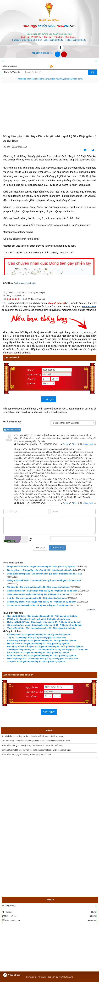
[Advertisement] (49, 109)
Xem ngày (49, 711)
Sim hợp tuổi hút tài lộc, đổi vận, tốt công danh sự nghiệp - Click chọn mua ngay (36, 750)
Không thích (88, 444)
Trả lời (65, 444)
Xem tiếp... (91, 609)
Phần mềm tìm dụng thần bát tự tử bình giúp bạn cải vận (26, 754)
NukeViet (42, 977)
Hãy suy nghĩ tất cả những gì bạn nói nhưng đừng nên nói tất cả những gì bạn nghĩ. (50, 79)
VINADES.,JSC (66, 977)
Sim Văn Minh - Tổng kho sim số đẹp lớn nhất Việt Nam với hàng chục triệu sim (36, 741)
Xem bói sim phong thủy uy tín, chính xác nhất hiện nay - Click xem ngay (33, 736)
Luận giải (48, 399)
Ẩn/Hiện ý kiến (12, 430)
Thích (74, 444)
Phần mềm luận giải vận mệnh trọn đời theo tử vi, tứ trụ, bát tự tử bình (32, 745)
